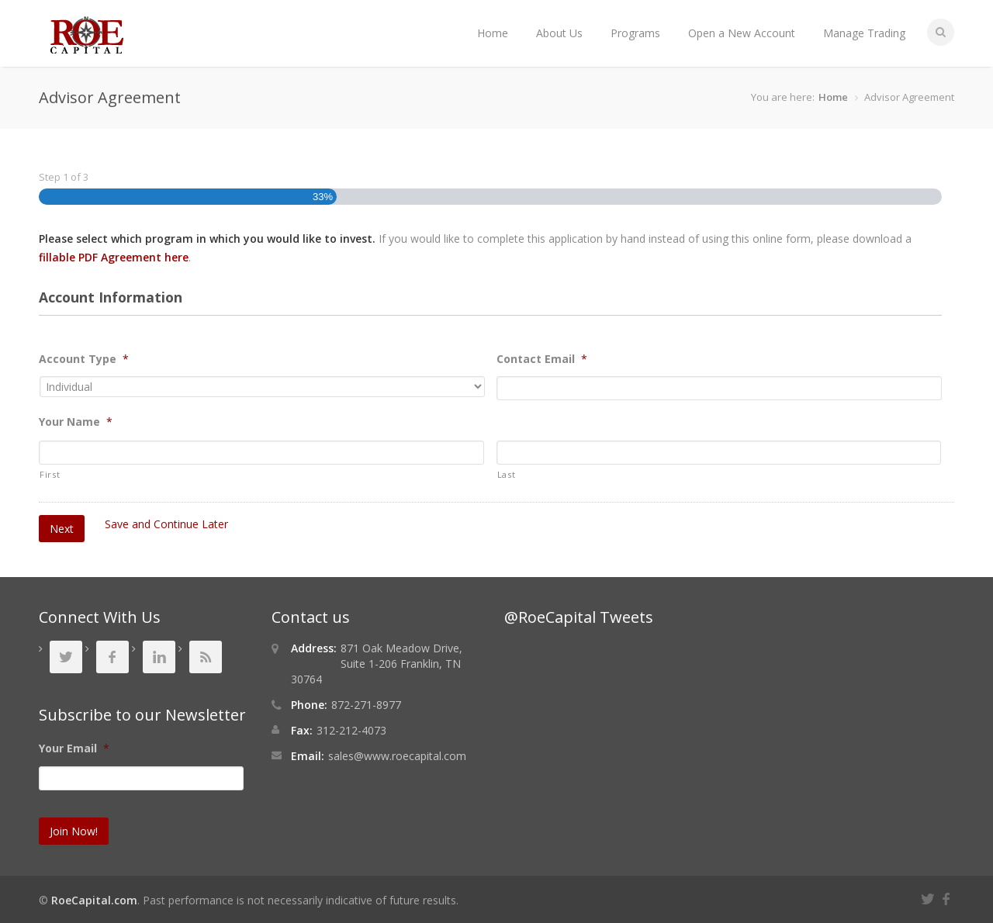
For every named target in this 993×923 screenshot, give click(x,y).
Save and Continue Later (166, 524)
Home (492, 33)
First (50, 474)
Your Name (75, 422)
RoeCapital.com (94, 900)
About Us (559, 33)
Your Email (74, 748)
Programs (635, 33)
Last (506, 474)
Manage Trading (864, 33)
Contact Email (541, 359)
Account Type (84, 359)
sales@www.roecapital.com (397, 755)
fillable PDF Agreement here (114, 257)
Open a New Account (741, 33)
